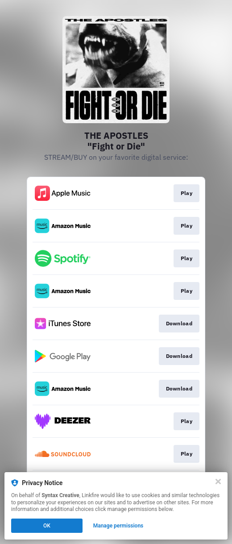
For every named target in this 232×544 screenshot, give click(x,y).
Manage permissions (118, 526)
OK (46, 526)
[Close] (218, 481)
